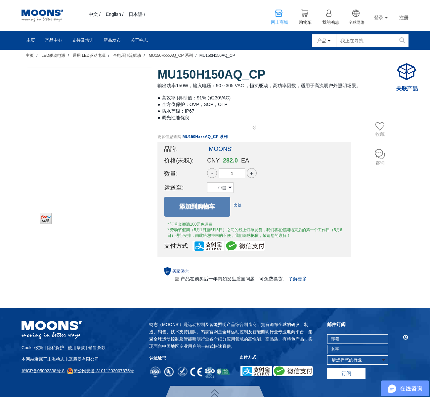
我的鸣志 (330, 22)
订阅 (346, 373)
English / (115, 14)
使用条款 (76, 347)
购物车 (305, 22)
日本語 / (137, 14)
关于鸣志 (139, 40)
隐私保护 (55, 347)
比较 (237, 205)
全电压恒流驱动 (127, 55)
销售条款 (97, 347)
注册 (403, 17)
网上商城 (279, 22)
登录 (381, 17)
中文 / (95, 14)
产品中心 (53, 40)
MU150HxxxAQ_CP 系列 (171, 55)
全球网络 (357, 22)
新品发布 (112, 40)
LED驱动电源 (53, 55)
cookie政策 (32, 347)
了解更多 (297, 278)
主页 (30, 40)
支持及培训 (83, 40)
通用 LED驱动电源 (89, 55)
